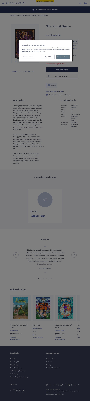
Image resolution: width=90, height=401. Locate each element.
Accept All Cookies (62, 56)
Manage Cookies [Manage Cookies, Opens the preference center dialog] (28, 56)
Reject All (48, 56)
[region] (46, 51)
